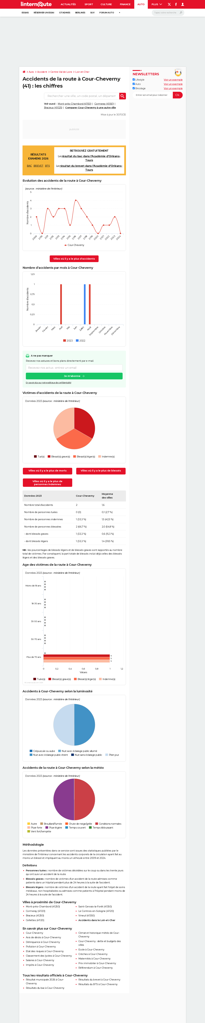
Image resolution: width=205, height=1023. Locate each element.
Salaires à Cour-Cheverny (40, 960)
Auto (141, 4)
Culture (106, 4)
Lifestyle (138, 79)
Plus (157, 4)
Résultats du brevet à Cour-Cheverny (99, 979)
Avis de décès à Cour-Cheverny (43, 937)
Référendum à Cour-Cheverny (95, 967)
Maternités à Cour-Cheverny (94, 958)
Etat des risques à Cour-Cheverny (45, 951)
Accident (42, 71)
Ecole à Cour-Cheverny (91, 949)
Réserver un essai (44, 12)
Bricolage (139, 88)
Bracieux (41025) (53, 107)
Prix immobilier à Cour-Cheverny (97, 963)
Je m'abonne (72, 376)
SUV (92, 12)
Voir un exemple (173, 79)
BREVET (38, 165)
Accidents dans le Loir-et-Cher (96, 920)
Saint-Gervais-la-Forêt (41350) (95, 906)
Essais (25, 12)
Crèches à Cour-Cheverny (93, 954)
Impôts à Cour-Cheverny (40, 964)
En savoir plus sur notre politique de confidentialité (48, 382)
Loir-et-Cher (82, 71)
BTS (47, 165)
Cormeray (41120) (35, 911)
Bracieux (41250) (35, 915)
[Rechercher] (168, 12)
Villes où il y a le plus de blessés (101, 470)
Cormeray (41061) (104, 103)
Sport (89, 4)
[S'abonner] (158, 95)
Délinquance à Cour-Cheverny (43, 942)
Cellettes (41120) (35, 920)
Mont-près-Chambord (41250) (43, 906)
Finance (125, 4)
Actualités (68, 4)
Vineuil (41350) (86, 915)
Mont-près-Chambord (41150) (74, 103)
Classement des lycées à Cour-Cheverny (49, 955)
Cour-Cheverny (34, 932)
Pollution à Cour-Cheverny (41, 946)
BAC (29, 165)
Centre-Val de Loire (61, 71)
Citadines (64, 12)
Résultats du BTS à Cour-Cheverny (98, 984)
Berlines (80, 12)
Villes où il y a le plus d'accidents (74, 258)
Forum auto (106, 12)
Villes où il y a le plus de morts (48, 470)
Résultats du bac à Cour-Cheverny (45, 987)
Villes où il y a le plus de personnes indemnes (47, 483)
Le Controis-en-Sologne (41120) (96, 911)
